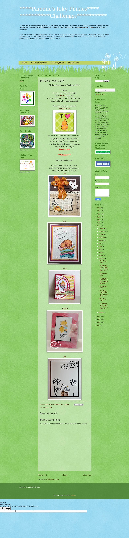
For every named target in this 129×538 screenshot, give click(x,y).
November (102, 231)
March (101, 255)
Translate (99, 94)
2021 (98, 223)
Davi (64, 173)
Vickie (64, 308)
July (100, 243)
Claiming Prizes (57, 63)
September (102, 237)
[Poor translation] (7, 508)
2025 (98, 211)
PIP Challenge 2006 (103, 287)
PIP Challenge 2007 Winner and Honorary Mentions (103, 268)
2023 (98, 217)
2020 (98, 226)
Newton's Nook (64, 109)
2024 (98, 214)
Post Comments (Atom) (52, 479)
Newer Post (42, 475)
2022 (98, 220)
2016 (98, 325)
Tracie (64, 269)
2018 (98, 319)
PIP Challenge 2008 (103, 261)
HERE (61, 96)
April (100, 252)
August (101, 240)
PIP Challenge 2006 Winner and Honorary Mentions (103, 280)
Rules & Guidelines (39, 63)
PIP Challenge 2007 (103, 274)
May (100, 249)
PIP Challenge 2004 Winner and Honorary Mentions (103, 306)
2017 (98, 322)
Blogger (73, 495)
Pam (64, 357)
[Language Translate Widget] (105, 90)
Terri (64, 221)
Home (24, 63)
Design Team (73, 63)
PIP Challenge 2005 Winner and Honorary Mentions (103, 293)
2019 (98, 316)
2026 (98, 208)
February (101, 258)
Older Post (87, 475)
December (102, 228)
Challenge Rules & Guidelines (86, 27)
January (101, 312)
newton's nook (48, 407)
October (101, 234)
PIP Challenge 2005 (103, 299)
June (100, 246)
